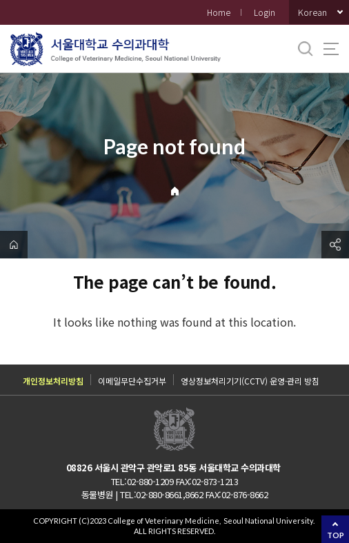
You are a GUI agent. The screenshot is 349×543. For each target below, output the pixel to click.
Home (218, 12)
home (14, 244)
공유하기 (335, 244)
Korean (312, 12)
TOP (335, 535)
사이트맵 (331, 49)
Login (264, 12)
